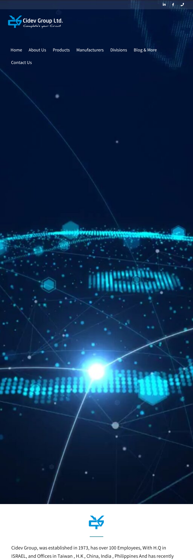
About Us (37, 50)
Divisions (118, 50)
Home (16, 50)
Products (61, 50)
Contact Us (21, 62)
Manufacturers (90, 50)
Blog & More (145, 50)
